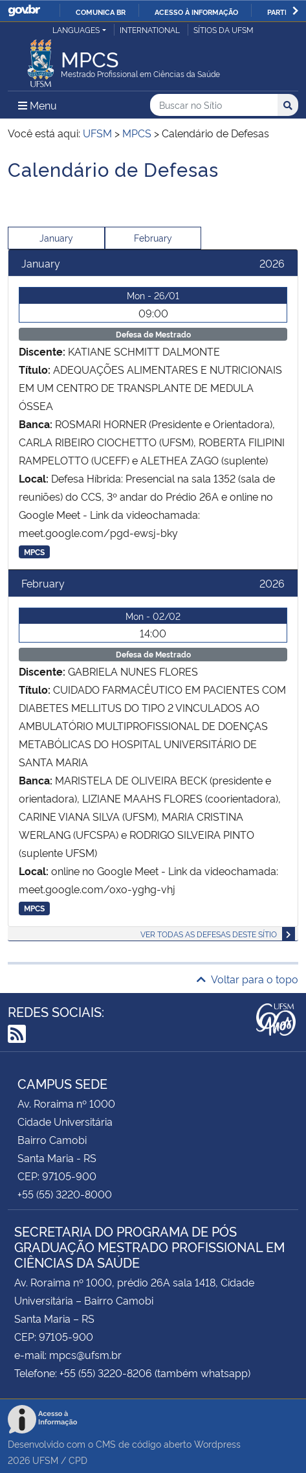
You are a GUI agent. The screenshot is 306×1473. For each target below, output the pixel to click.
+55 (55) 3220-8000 (64, 1194)
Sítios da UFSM (223, 29)
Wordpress (217, 1443)
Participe (285, 11)
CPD (78, 1460)
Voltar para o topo (247, 979)
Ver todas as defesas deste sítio (208, 933)
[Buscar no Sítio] (213, 105)
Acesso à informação (196, 11)
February (153, 237)
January (56, 237)
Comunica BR (101, 11)
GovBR (24, 11)
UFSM (45, 1460)
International (150, 29)
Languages (76, 29)
